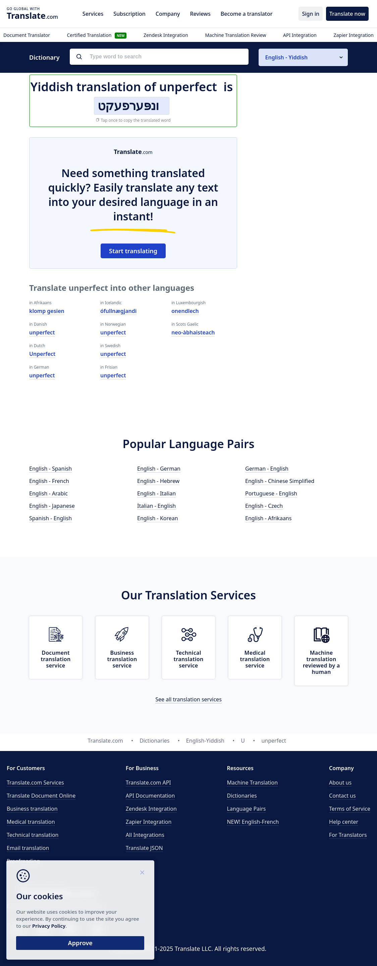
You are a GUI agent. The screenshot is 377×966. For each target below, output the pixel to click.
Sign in (310, 13)
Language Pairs (246, 808)
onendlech (185, 311)
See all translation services (188, 699)
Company (168, 13)
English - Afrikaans (268, 518)
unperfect (42, 332)
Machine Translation (252, 782)
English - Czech (264, 505)
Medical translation (31, 821)
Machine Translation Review (235, 35)
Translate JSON (144, 848)
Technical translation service (189, 659)
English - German (158, 468)
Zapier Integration (353, 35)
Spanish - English (50, 518)
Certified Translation (96, 35)
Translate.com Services (35, 782)
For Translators (348, 835)
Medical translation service (255, 659)
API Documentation (150, 795)
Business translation (32, 808)
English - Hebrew (158, 481)
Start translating (133, 251)
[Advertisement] (297, 179)
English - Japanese (52, 505)
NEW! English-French (253, 821)
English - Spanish (50, 468)
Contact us (342, 795)
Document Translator (26, 35)
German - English (266, 468)
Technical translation (33, 835)
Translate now (347, 13)
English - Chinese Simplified (279, 481)
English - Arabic (48, 493)
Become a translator (247, 13)
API (148, 782)
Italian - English (156, 505)
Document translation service (56, 659)
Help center (343, 821)
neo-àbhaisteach (193, 332)
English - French (49, 481)
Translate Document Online (41, 795)
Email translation (28, 848)
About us (340, 782)
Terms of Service (349, 808)
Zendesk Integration (166, 35)
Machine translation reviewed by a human (321, 662)
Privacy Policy (64, 925)
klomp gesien (46, 311)
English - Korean (157, 518)
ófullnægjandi (118, 311)
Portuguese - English (271, 493)
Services (93, 13)
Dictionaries (242, 795)
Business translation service (122, 659)
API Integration (300, 35)
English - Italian (156, 493)
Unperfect (42, 354)
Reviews (200, 13)
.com (32, 15)
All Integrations (145, 835)
